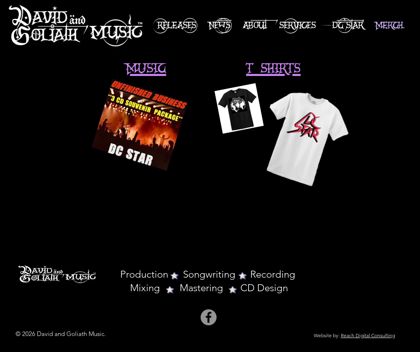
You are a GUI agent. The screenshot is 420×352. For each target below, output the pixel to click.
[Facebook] (209, 317)
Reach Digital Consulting (368, 335)
